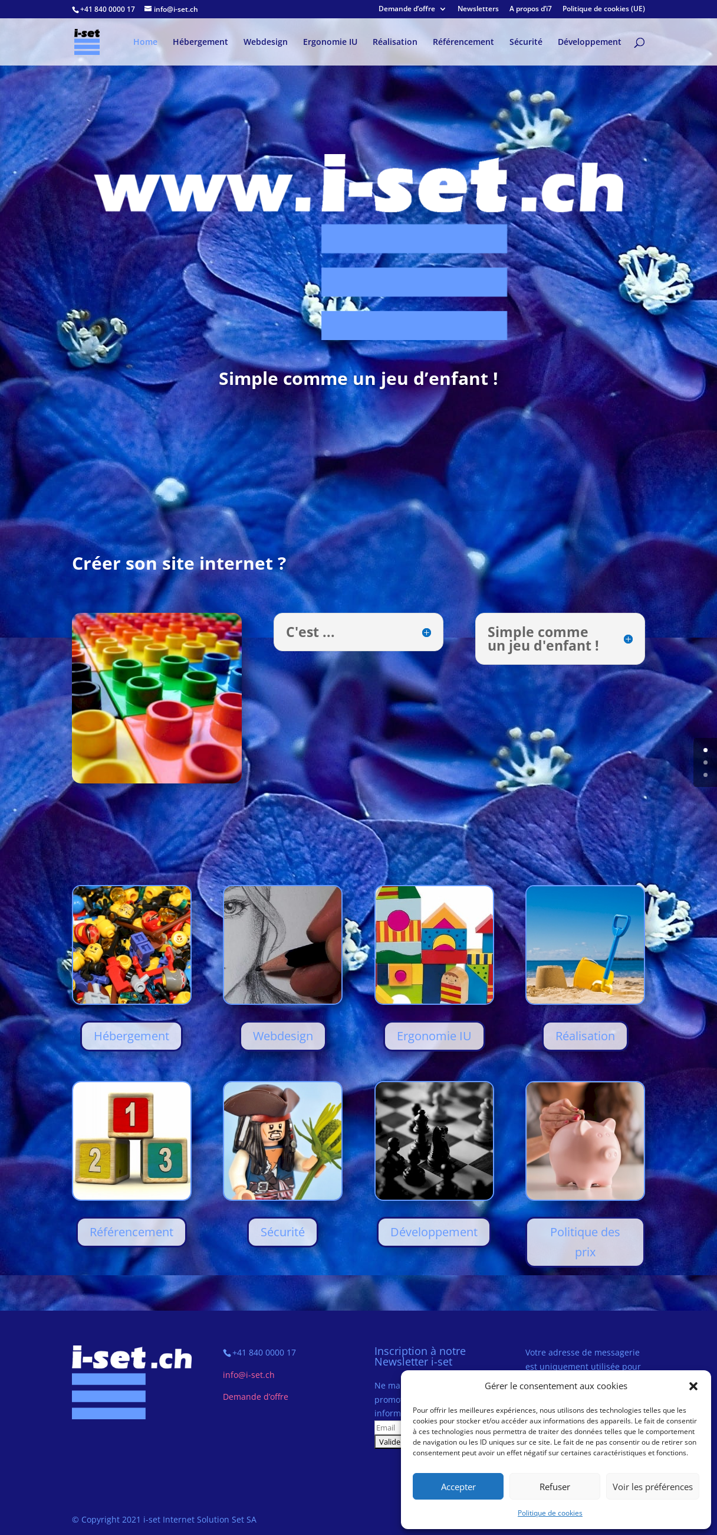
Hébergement (200, 42)
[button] (693, 1386)
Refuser (555, 1486)
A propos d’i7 (530, 9)
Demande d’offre (407, 9)
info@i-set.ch (249, 1374)
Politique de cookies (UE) (604, 9)
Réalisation (395, 42)
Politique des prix (585, 1242)
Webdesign (266, 42)
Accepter (458, 1486)
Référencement (463, 42)
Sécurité (525, 42)
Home (145, 42)
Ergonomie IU (330, 42)
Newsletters (478, 9)
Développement (589, 42)
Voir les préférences (653, 1486)
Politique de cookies (550, 1513)
